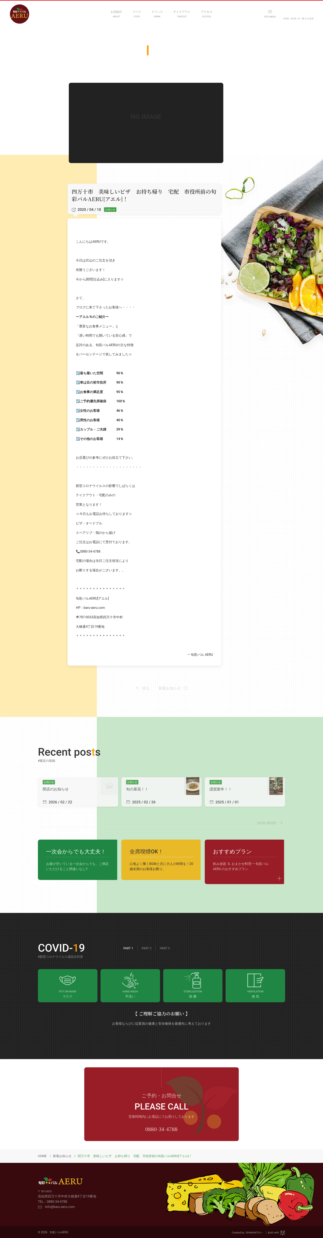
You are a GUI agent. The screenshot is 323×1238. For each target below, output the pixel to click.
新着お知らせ (62, 1156)
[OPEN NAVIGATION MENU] (270, 14)
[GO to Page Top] (282, 1180)
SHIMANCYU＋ (255, 1232)
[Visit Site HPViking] (282, 1232)
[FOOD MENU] (136, 14)
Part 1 (128, 948)
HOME (42, 1156)
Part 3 (165, 948)
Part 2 (147, 948)
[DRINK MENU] (157, 14)
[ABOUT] (116, 14)
